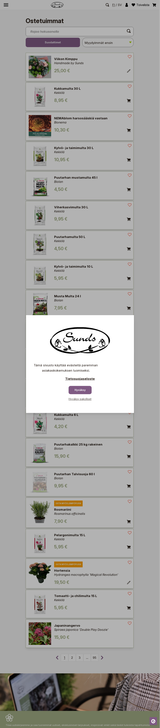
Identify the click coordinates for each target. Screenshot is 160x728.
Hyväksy (80, 389)
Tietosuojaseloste (80, 379)
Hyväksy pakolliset (80, 399)
